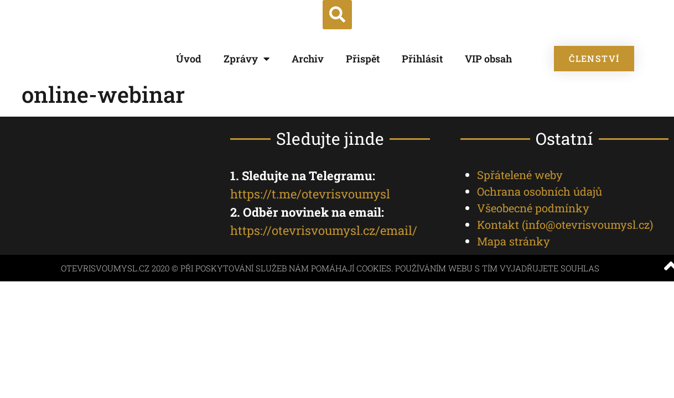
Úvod (188, 58)
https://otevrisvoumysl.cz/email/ (323, 230)
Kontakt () (565, 224)
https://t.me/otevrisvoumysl (310, 194)
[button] (337, 14)
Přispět (363, 58)
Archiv (308, 58)
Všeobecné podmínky (533, 208)
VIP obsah (488, 58)
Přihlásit (422, 58)
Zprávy (246, 58)
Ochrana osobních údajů (539, 191)
